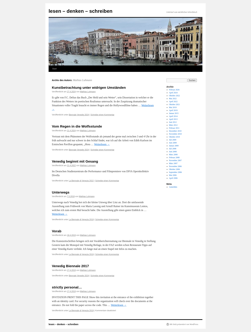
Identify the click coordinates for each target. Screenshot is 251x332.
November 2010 (175, 134)
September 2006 (175, 172)
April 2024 (173, 93)
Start (54, 68)
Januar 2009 (174, 146)
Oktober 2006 (174, 169)
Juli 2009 (172, 140)
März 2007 (173, 163)
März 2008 (173, 154)
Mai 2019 (173, 107)
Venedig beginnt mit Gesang (75, 161)
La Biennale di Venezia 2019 (81, 219)
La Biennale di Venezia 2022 (81, 181)
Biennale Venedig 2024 (79, 115)
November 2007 (175, 160)
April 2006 (173, 178)
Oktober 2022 (174, 95)
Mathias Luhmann (82, 80)
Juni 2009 (173, 143)
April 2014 (173, 116)
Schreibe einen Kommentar (102, 115)
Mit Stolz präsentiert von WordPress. (184, 324)
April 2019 (173, 110)
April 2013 (173, 119)
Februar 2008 (174, 157)
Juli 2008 (172, 149)
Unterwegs (60, 192)
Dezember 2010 (175, 131)
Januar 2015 (174, 113)
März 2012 (173, 125)
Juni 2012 (173, 122)
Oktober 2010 (174, 137)
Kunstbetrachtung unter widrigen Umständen (89, 87)
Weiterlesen (102, 144)
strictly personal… (67, 287)
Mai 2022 (173, 98)
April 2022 (173, 101)
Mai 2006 (173, 175)
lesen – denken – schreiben (80, 11)
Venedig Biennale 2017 (70, 266)
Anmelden (173, 187)
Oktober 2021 (174, 104)
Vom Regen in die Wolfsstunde (77, 126)
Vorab (56, 231)
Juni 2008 (173, 151)
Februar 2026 (174, 90)
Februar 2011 (174, 128)
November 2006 (175, 166)
